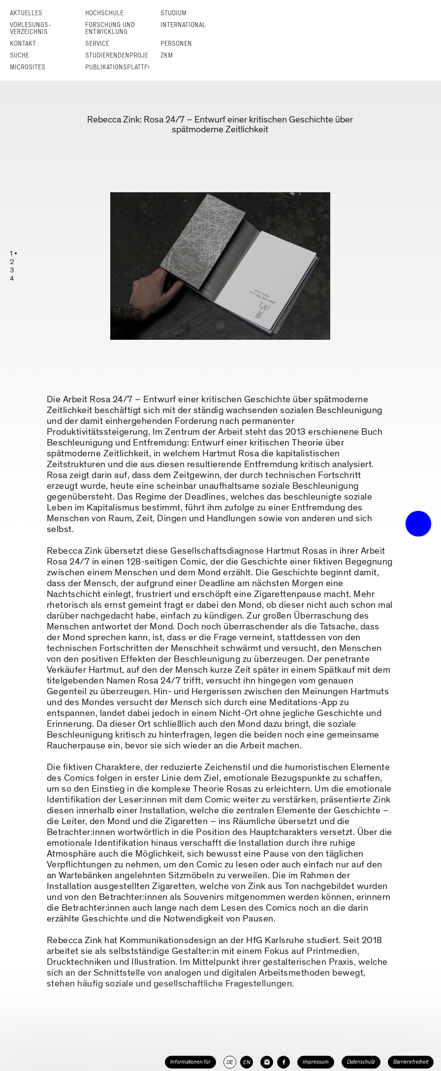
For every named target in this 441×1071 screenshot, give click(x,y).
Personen (176, 43)
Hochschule (104, 13)
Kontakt (23, 43)
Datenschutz (361, 1062)
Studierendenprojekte (122, 55)
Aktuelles (26, 13)
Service (97, 43)
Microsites (27, 67)
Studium (173, 13)
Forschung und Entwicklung (110, 28)
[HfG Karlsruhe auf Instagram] (266, 1062)
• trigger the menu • (418, 523)
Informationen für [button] (190, 1062)
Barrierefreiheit (410, 1062)
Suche (19, 55)
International (183, 25)
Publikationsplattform (122, 67)
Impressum (316, 1062)
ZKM (166, 55)
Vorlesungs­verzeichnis (30, 28)
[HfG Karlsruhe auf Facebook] (283, 1062)
